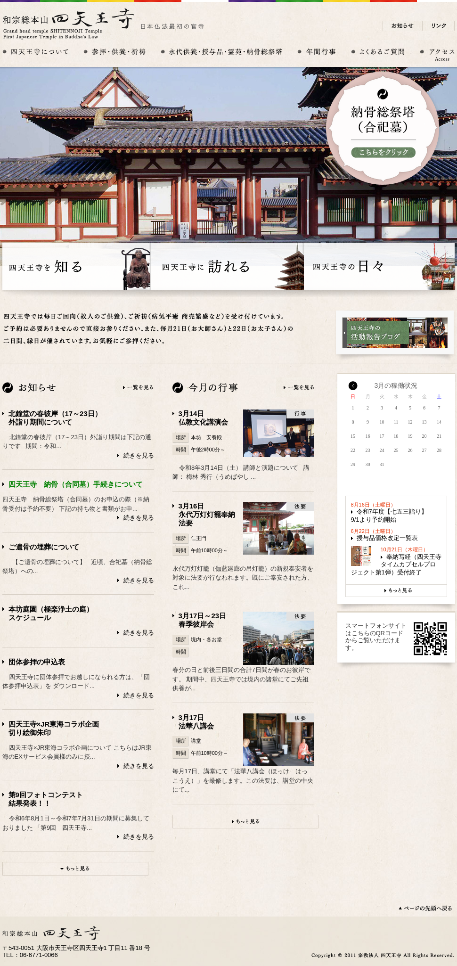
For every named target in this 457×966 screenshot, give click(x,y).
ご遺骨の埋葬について (43, 547)
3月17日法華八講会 (196, 721)
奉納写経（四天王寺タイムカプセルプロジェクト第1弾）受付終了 (396, 564)
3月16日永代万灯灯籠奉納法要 (207, 514)
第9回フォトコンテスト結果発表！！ (45, 799)
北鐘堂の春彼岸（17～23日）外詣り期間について (55, 417)
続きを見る (138, 455)
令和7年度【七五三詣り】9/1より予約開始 (389, 515)
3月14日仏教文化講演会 (203, 417)
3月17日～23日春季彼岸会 (203, 620)
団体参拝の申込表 (36, 662)
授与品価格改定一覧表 (387, 537)
